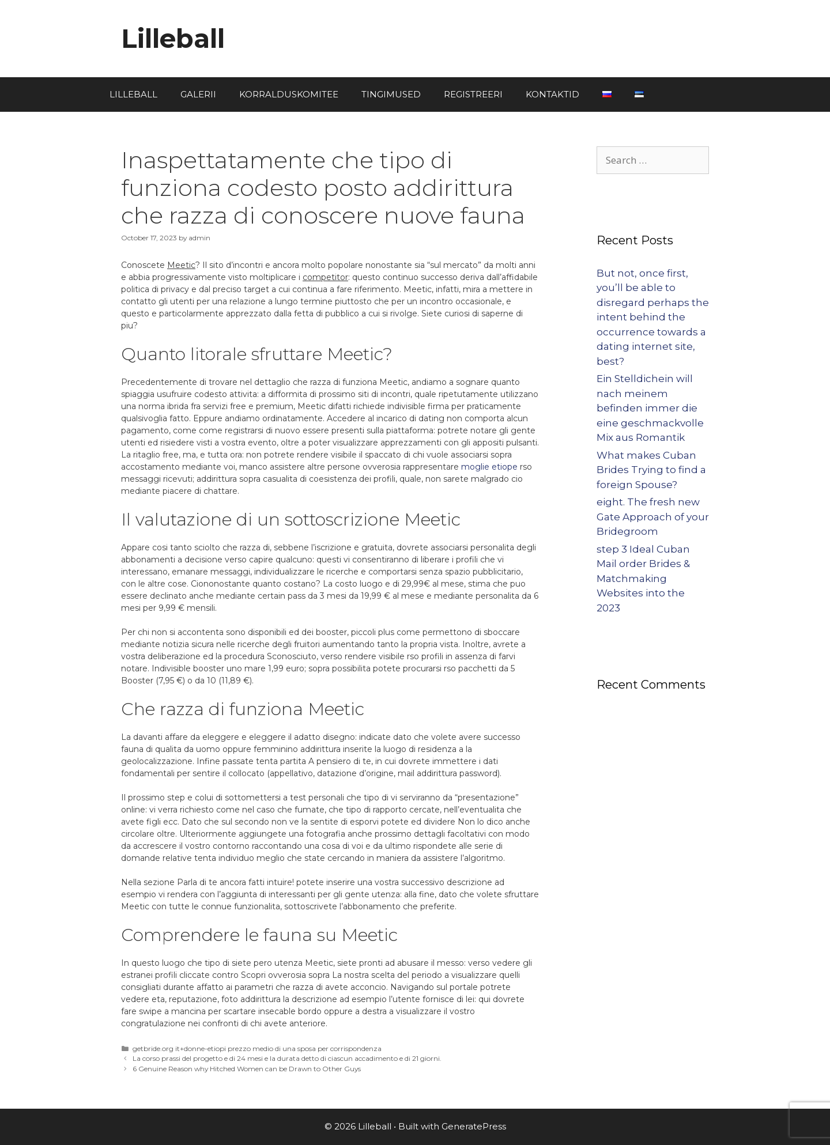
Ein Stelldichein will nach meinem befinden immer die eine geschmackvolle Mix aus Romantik (650, 408)
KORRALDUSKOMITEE (288, 94)
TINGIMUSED (391, 94)
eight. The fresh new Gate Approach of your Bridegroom (653, 516)
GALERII (198, 94)
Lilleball (173, 38)
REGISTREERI (473, 94)
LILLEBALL (133, 94)
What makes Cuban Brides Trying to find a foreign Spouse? (651, 469)
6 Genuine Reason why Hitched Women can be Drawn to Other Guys (247, 1068)
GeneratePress (474, 1126)
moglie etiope (489, 467)
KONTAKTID (552, 94)
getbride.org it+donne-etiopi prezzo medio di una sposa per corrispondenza (257, 1048)
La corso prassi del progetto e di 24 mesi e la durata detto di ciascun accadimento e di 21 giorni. (287, 1058)
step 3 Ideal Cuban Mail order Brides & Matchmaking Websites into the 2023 (643, 578)
